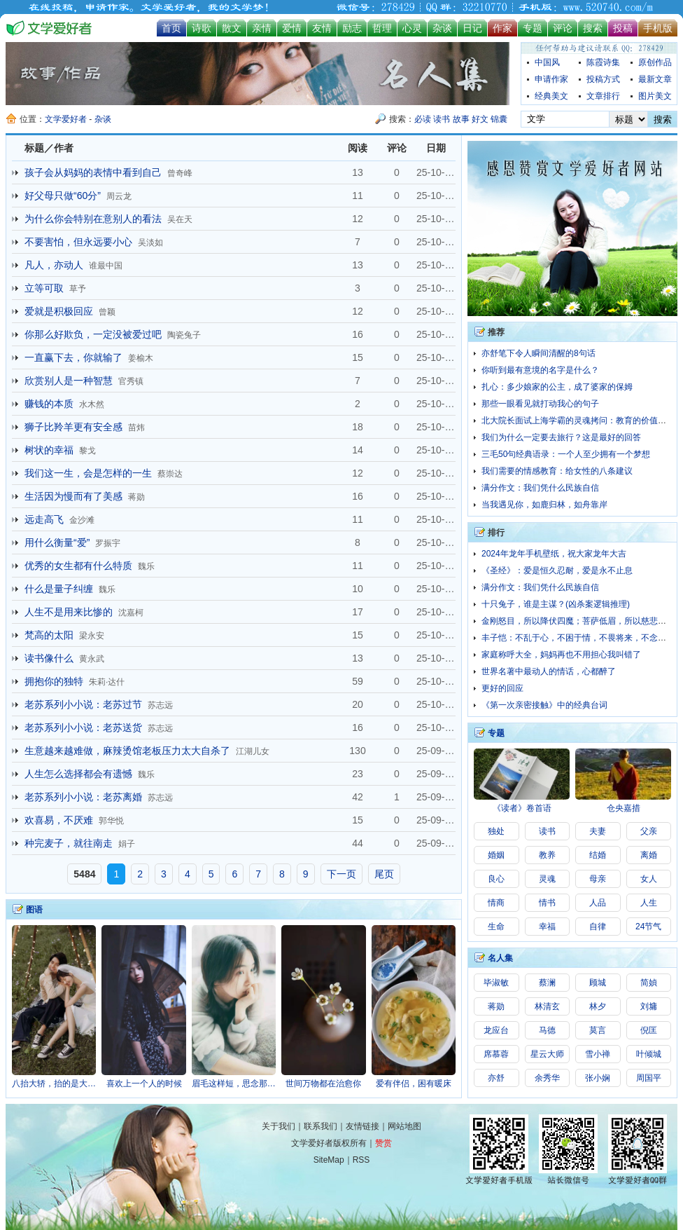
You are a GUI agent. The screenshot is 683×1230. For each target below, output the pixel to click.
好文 (480, 119)
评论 (562, 28)
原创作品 (655, 62)
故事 (461, 119)
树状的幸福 (48, 450)
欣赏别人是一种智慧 (68, 380)
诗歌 (201, 28)
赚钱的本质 (48, 403)
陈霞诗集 (603, 62)
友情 (322, 28)
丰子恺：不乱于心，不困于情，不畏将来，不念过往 (578, 638)
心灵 (412, 28)
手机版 (658, 28)
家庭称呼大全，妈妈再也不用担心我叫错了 (561, 655)
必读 (422, 119)
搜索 (593, 28)
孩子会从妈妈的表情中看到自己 (93, 172)
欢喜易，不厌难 (58, 820)
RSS (361, 1160)
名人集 (500, 958)
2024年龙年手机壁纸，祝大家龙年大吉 (553, 554)
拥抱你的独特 (53, 681)
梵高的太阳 (48, 635)
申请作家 (551, 79)
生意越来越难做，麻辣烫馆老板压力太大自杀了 (127, 750)
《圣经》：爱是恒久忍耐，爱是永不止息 (557, 570)
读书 (441, 119)
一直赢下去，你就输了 (73, 357)
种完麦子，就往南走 (68, 843)
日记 (472, 28)
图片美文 (655, 96)
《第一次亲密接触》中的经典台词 (544, 705)
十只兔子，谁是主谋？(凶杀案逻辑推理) (555, 604)
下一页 (341, 874)
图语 (34, 910)
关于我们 (278, 1126)
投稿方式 (603, 79)
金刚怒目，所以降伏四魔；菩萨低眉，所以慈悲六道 (578, 621)
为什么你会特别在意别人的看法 (93, 218)
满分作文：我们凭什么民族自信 (540, 488)
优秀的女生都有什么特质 (78, 565)
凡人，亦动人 (53, 265)
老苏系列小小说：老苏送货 (83, 727)
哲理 (382, 28)
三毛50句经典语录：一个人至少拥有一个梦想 (565, 454)
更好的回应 (502, 688)
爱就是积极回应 (58, 311)
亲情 (262, 28)
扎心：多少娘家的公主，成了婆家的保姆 (557, 387)
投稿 (623, 28)
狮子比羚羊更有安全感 (73, 426)
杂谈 (442, 28)
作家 (502, 28)
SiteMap (329, 1160)
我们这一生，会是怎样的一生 (88, 473)
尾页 (384, 874)
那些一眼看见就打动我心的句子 (540, 404)
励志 (352, 28)
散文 (231, 28)
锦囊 (499, 119)
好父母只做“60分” (62, 195)
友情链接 (362, 1126)
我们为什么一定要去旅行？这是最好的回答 (561, 437)
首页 (171, 28)
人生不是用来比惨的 (68, 611)
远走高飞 (44, 519)
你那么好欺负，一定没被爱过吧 (93, 334)
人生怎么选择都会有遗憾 (78, 773)
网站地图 (404, 1126)
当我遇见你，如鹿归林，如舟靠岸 (544, 505)
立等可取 (44, 288)
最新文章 (655, 79)
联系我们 (320, 1126)
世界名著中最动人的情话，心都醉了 (548, 671)
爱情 (292, 28)
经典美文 (551, 96)
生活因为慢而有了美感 (73, 496)
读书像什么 (48, 658)
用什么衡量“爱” (57, 542)
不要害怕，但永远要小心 (78, 241)
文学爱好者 (66, 119)
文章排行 (603, 96)
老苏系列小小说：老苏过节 (83, 704)
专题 (532, 28)
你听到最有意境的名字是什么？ (540, 370)
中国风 (547, 62)
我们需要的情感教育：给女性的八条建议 (557, 471)
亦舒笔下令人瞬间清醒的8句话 (538, 353)
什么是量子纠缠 (58, 588)
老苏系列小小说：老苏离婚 (83, 796)
